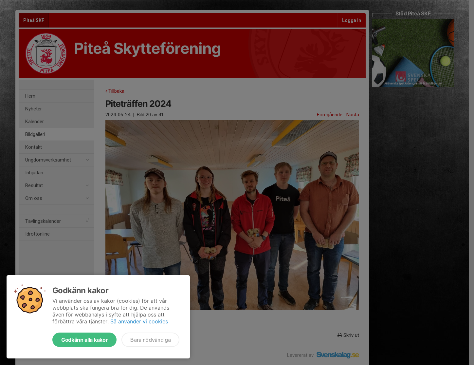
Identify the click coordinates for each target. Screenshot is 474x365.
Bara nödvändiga (150, 339)
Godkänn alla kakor (84, 339)
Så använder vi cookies (139, 321)
